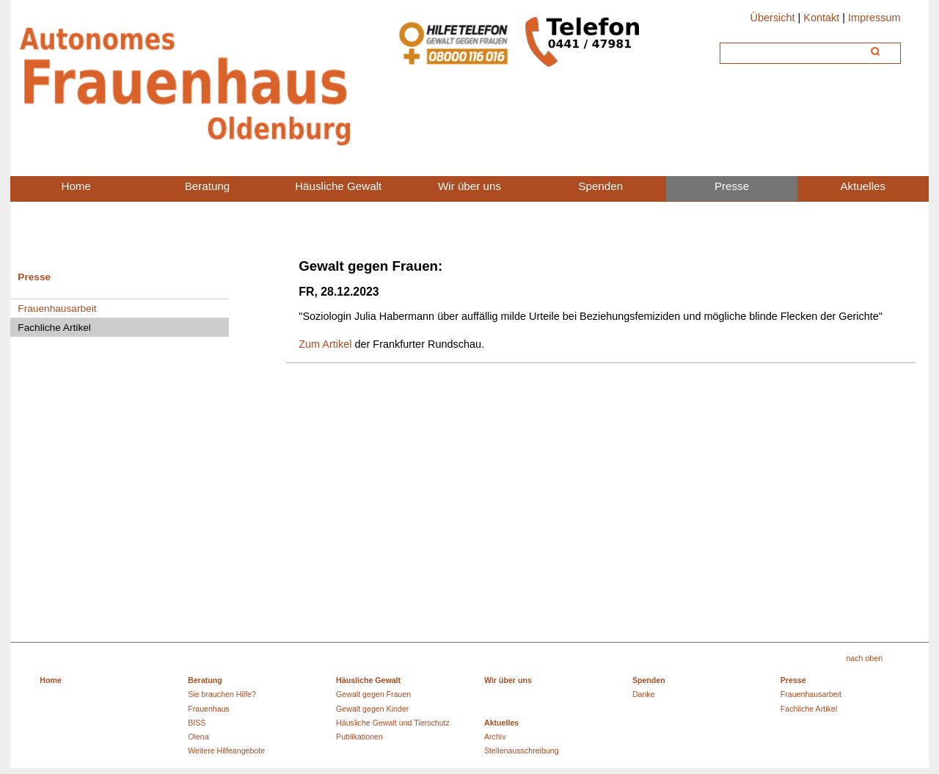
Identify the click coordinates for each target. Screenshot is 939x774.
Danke (643, 694)
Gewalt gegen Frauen (373, 694)
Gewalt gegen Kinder (372, 708)
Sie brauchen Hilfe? (222, 694)
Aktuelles (501, 722)
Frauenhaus (209, 708)
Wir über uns (508, 680)
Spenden (648, 680)
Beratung (205, 680)
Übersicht (772, 17)
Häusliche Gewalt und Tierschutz (393, 722)
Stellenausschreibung (521, 750)
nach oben (864, 658)
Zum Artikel (325, 344)
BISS (196, 722)
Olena (198, 736)
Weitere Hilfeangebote (226, 750)
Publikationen (359, 736)
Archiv (495, 736)
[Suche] (793, 51)
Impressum (874, 17)
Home (51, 680)
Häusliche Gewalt (368, 680)
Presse (34, 276)
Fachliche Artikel (809, 708)
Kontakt (821, 17)
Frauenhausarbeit (57, 308)
